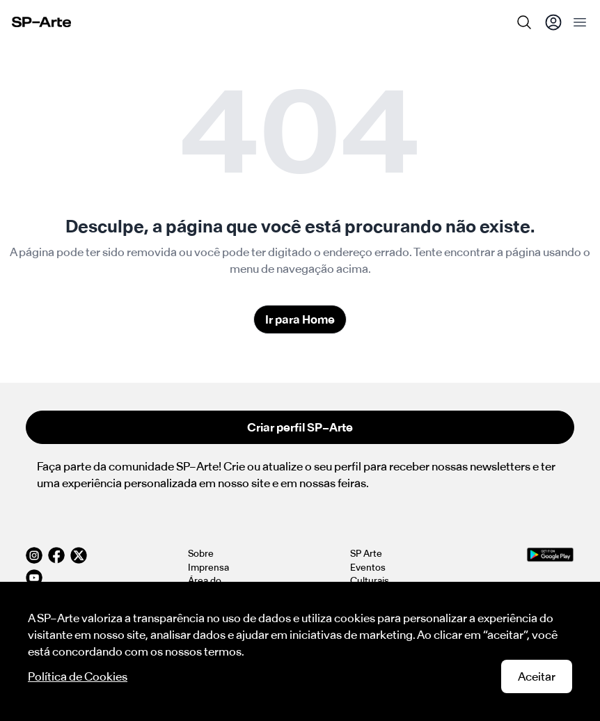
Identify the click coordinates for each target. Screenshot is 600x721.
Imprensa (208, 567)
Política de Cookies (77, 676)
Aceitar (536, 676)
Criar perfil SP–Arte (300, 427)
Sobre (201, 554)
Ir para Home (300, 319)
